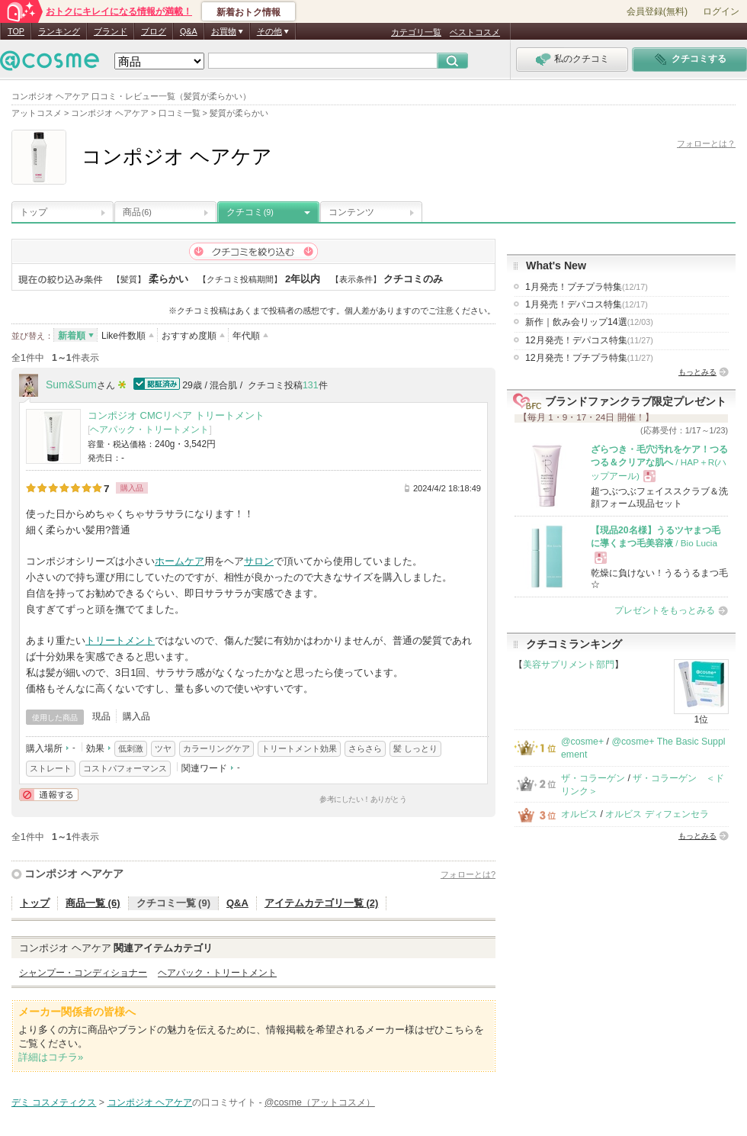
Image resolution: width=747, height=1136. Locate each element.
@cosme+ (582, 741)
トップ (33, 212)
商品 (137, 212)
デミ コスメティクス (53, 1102)
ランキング (59, 31)
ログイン (721, 11)
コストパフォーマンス (125, 768)
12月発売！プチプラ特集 (589, 357)
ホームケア (179, 561)
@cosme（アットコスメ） (319, 1102)
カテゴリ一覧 (416, 32)
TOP (16, 31)
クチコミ (250, 212)
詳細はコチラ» (50, 1057)
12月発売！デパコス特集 (589, 340)
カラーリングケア (216, 748)
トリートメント (120, 640)
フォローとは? (468, 874)
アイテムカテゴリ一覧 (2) (321, 903)
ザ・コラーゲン (593, 778)
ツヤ (163, 748)
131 (311, 385)
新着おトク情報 (248, 12)
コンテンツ (351, 212)
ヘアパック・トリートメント (149, 429)
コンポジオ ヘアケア (73, 873)
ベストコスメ (475, 32)
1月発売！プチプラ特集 (586, 287)
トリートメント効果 (299, 748)
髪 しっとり (415, 748)
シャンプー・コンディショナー (83, 972)
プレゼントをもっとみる (664, 610)
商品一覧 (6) (93, 903)
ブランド (110, 31)
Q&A (188, 31)
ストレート (51, 768)
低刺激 (130, 748)
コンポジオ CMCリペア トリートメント (176, 415)
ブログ (153, 31)
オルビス (579, 814)
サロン (259, 561)
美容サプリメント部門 (568, 664)
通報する (49, 794)
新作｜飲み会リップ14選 (589, 322)
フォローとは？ (706, 143)
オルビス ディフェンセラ (656, 814)
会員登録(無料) (657, 11)
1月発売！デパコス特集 (586, 304)
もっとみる (697, 372)
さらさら (365, 748)
